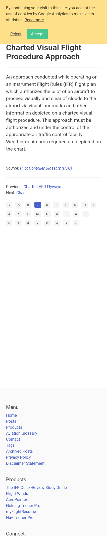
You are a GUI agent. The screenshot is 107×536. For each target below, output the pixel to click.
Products (14, 427)
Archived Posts (19, 451)
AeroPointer (16, 499)
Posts (11, 421)
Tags (10, 445)
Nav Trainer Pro (19, 517)
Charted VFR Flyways (42, 186)
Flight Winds (17, 493)
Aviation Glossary (21, 433)
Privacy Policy (18, 457)
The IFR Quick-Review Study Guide (36, 487)
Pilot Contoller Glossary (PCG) (46, 168)
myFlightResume (21, 511)
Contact (13, 439)
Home (11, 415)
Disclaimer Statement (25, 463)
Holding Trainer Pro (23, 505)
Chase (22, 192)
